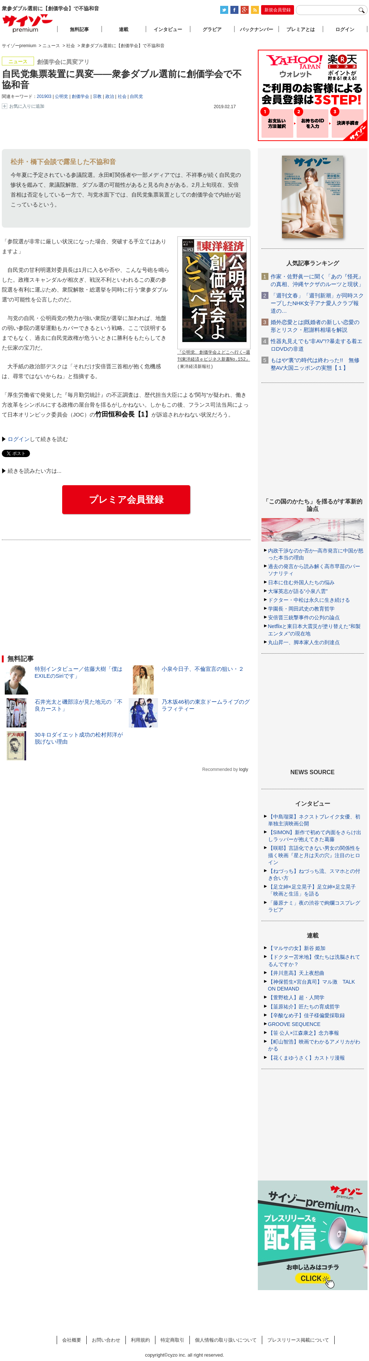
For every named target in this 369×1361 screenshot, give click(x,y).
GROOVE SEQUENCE (294, 1024)
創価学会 (80, 96)
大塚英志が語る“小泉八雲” (298, 591)
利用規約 (140, 1340)
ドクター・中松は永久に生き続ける (309, 600)
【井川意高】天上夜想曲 (296, 973)
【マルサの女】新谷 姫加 (297, 948)
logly (243, 769)
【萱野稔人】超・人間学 (296, 997)
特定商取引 (172, 1340)
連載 (123, 29)
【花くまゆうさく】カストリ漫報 (306, 1058)
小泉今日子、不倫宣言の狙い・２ (203, 669)
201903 (44, 96)
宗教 (97, 96)
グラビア (212, 29)
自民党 (136, 96)
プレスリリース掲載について (298, 1340)
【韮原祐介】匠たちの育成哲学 (304, 1007)
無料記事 (79, 29)
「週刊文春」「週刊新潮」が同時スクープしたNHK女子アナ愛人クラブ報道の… (317, 303)
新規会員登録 (277, 9)
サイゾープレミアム (28, 23)
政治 (109, 96)
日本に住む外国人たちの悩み (301, 582)
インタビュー (168, 29)
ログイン (19, 439)
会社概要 (71, 1340)
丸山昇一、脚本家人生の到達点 (304, 642)
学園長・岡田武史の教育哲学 (301, 609)
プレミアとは (300, 29)
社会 (122, 96)
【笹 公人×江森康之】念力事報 (303, 1033)
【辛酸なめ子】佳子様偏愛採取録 (306, 1015)
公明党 (61, 96)
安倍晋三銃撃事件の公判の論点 (304, 617)
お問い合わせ (106, 1340)
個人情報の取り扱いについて (226, 1340)
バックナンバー (256, 29)
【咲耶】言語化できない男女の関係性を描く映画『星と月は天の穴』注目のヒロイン (314, 855)
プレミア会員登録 (126, 499)
